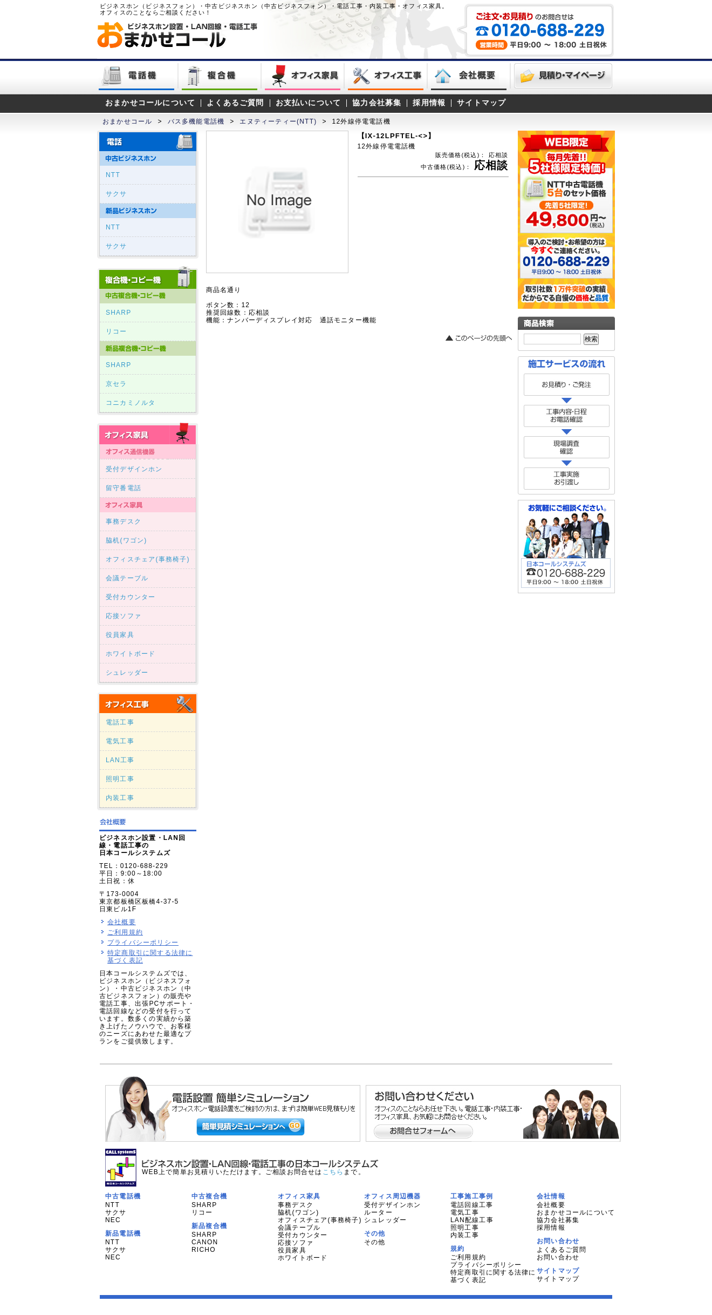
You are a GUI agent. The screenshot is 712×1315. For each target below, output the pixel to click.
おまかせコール (127, 121)
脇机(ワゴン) (126, 540)
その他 (375, 1242)
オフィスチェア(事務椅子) (148, 559)
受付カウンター (130, 597)
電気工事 (120, 741)
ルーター (378, 1212)
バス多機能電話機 (196, 121)
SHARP (118, 312)
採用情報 (429, 103)
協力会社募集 (376, 103)
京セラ (116, 384)
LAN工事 (120, 760)
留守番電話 (123, 488)
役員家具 (120, 635)
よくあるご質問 (235, 103)
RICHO (203, 1249)
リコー (116, 331)
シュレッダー (127, 672)
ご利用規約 (125, 932)
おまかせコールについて (150, 103)
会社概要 (121, 922)
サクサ (116, 194)
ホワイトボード (130, 654)
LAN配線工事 (472, 1220)
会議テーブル (127, 578)
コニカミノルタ (130, 402)
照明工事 (120, 779)
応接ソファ (123, 616)
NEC (113, 1220)
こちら (333, 1172)
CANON (204, 1242)
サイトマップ (481, 103)
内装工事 (120, 798)
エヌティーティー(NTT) (278, 121)
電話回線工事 (471, 1205)
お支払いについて (308, 103)
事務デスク (123, 521)
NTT (113, 175)
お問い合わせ (558, 1257)
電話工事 (120, 722)
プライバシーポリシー (143, 942)
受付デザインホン (134, 469)
